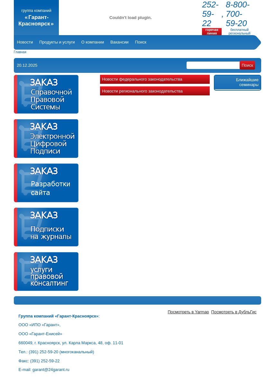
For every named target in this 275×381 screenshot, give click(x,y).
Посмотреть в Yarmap (188, 311)
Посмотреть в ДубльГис (234, 311)
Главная (20, 52)
